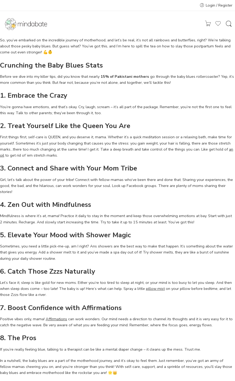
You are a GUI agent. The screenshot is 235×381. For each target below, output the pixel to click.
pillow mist (155, 288)
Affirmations (56, 319)
